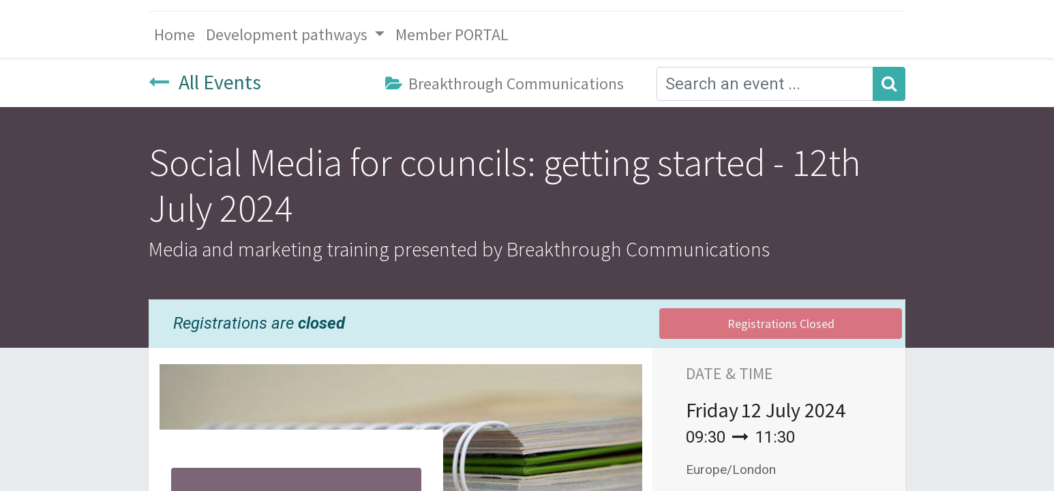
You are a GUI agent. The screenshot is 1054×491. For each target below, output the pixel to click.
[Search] (889, 84)
